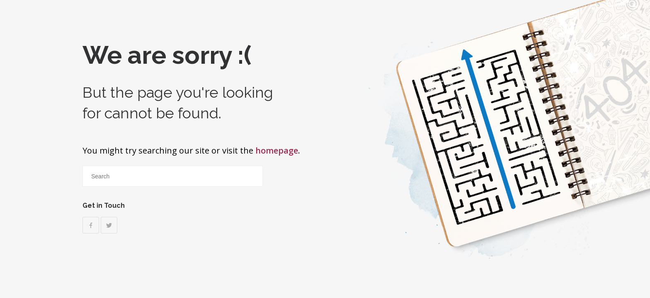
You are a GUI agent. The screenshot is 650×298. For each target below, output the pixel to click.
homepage (276, 150)
